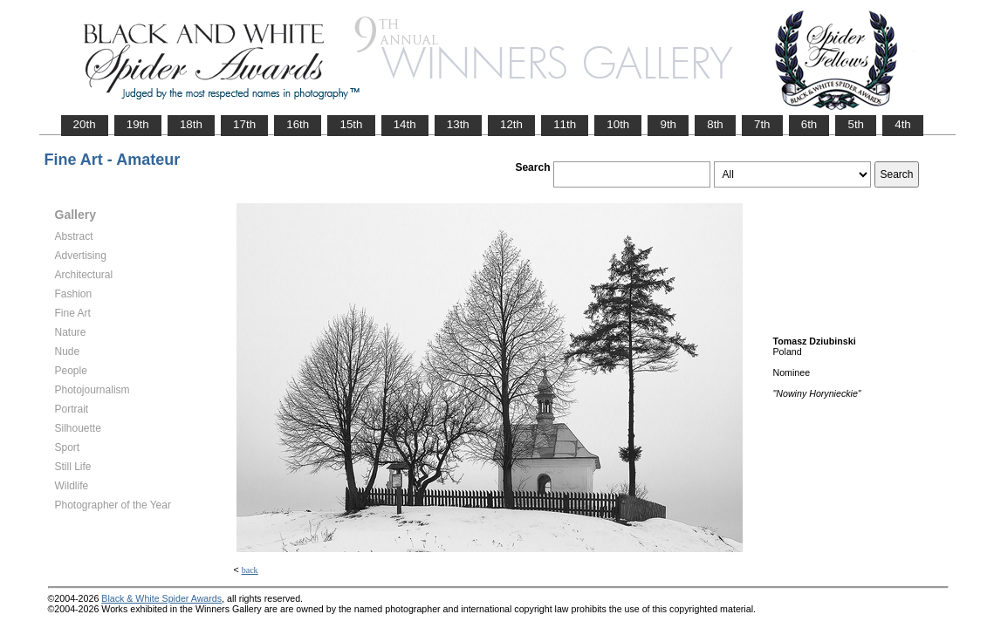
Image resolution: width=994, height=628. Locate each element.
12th (511, 124)
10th (618, 124)
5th (856, 124)
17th (244, 124)
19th (138, 124)
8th (715, 124)
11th (565, 124)
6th (809, 124)
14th (405, 124)
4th (903, 124)
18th (191, 124)
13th (458, 124)
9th (668, 124)
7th (762, 124)
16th (298, 124)
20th (85, 124)
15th (351, 124)
